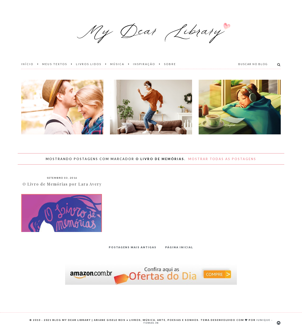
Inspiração (144, 64)
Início (27, 64)
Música (117, 64)
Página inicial (179, 247)
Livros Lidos (88, 64)
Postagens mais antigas (132, 247)
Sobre (170, 64)
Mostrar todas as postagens (222, 159)
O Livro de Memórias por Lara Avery (62, 184)
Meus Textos (54, 64)
